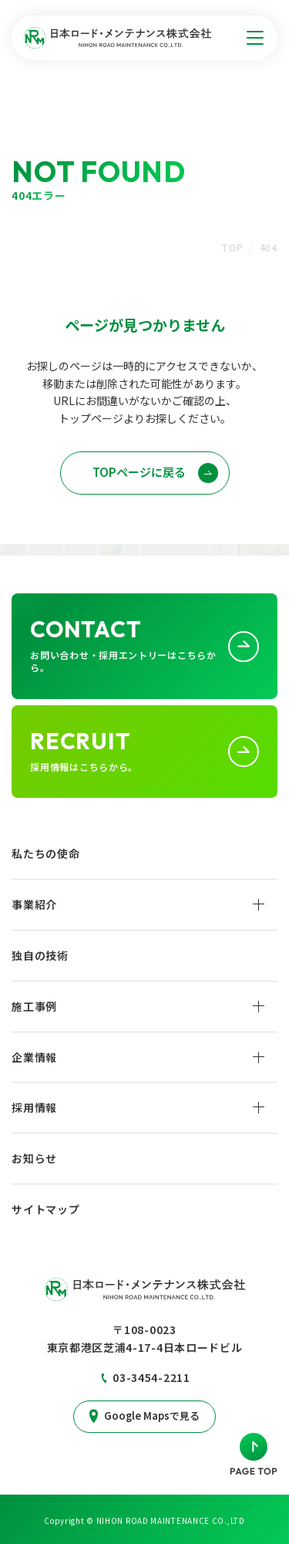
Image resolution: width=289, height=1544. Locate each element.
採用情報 (34, 1107)
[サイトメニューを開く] (255, 37)
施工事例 (34, 1006)
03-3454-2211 (151, 1377)
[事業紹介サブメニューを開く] (258, 904)
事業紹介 (34, 904)
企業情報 (34, 1057)
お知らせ (34, 1158)
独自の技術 (40, 955)
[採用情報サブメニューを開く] (258, 1107)
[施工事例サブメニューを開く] (258, 1006)
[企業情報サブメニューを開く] (258, 1057)
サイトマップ (45, 1209)
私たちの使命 (45, 853)
